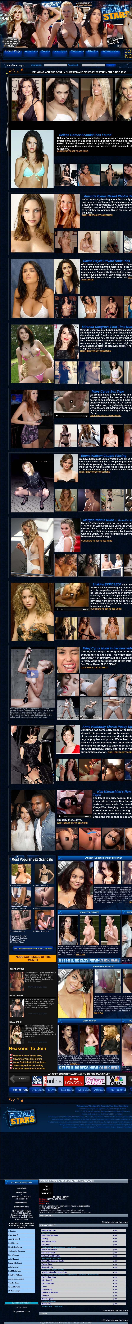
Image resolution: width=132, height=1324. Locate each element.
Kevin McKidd (14, 1287)
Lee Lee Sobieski (47, 1275)
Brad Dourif (13, 1235)
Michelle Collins (47, 1306)
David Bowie (13, 1243)
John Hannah (13, 1259)
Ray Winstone (13, 1255)
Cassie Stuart (58, 1306)
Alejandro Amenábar (16, 1279)
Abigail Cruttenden (58, 1270)
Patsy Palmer (57, 1258)
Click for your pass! (21, 1303)
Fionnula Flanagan (59, 1247)
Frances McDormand (48, 1301)
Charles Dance (13, 1283)
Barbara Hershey (59, 1275)
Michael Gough (14, 1291)
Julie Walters (46, 1233)
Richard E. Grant (15, 1263)
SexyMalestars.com (21, 1311)
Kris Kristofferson (15, 1247)
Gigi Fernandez (72, 1275)
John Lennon (13, 1267)
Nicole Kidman (46, 1247)
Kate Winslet (46, 1270)
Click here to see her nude (113, 1222)
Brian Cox (12, 1231)
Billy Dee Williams (15, 1275)
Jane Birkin (82, 1275)
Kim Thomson (46, 1258)
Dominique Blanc (93, 1275)
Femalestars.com (21, 1207)
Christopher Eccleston (16, 1251)
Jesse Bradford (14, 1239)
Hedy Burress (71, 1247)
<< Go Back (21, 1188)
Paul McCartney (14, 1271)
